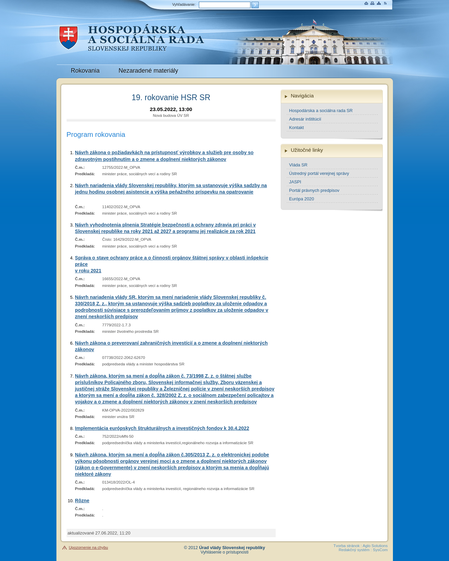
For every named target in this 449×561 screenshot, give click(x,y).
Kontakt (296, 127)
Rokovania (85, 70)
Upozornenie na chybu (88, 547)
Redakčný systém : (355, 550)
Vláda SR (298, 164)
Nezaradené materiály (148, 70)
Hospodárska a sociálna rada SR (321, 110)
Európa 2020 (301, 198)
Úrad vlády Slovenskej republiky (232, 547)
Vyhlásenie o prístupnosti (224, 552)
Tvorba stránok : (347, 546)
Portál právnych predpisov (314, 190)
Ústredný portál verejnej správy (319, 173)
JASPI (295, 181)
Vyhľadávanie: (184, 4)
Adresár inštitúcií (305, 119)
